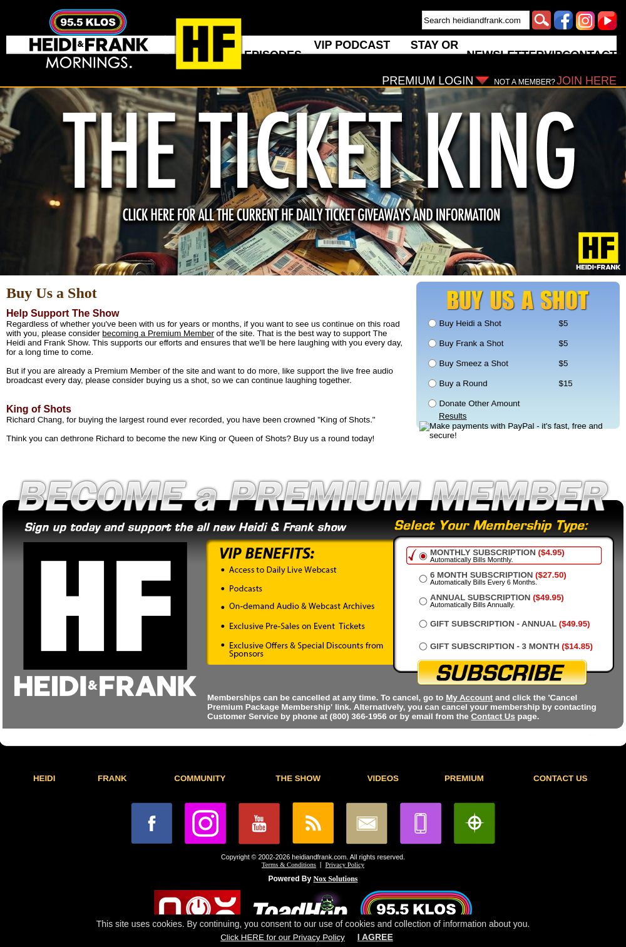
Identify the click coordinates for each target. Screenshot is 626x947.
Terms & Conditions (289, 864)
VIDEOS (383, 778)
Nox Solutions (336, 878)
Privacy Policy (345, 864)
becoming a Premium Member (158, 333)
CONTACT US (560, 778)
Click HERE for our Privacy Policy (282, 937)
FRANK (112, 778)
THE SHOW (298, 778)
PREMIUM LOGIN (427, 80)
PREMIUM (464, 778)
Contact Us (493, 716)
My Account (469, 697)
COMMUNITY (199, 778)
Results (452, 416)
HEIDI (44, 778)
